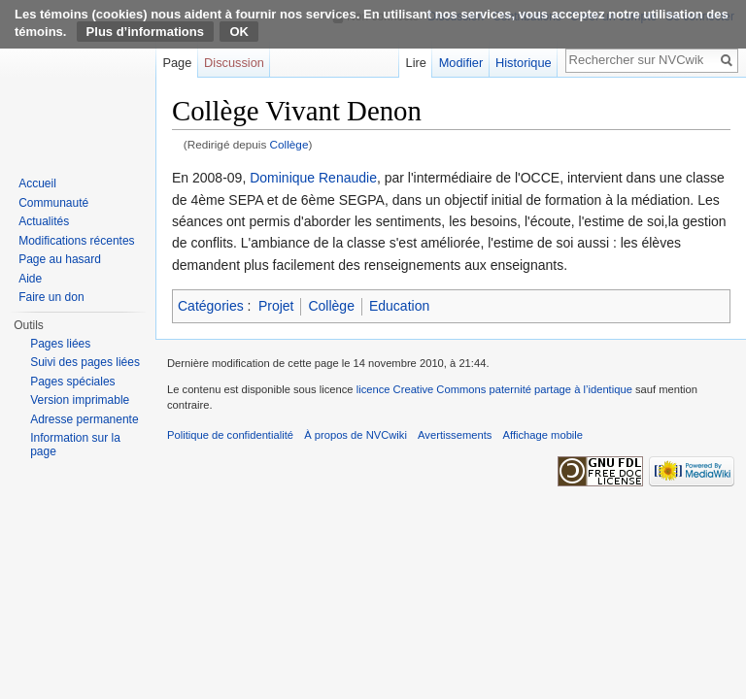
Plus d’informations (145, 31)
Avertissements (455, 435)
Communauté (53, 203)
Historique (523, 62)
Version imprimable (79, 400)
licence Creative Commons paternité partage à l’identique (494, 389)
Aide (30, 278)
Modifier (461, 62)
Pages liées (60, 343)
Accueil (37, 183)
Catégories (211, 306)
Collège (289, 144)
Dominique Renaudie (313, 177)
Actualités (43, 221)
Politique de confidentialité (230, 435)
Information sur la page (75, 444)
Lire (416, 62)
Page (176, 62)
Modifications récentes (76, 241)
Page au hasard (59, 259)
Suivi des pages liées (85, 362)
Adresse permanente (84, 419)
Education (399, 306)
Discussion (234, 62)
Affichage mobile (543, 435)
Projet (276, 306)
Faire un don (51, 297)
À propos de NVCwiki (355, 435)
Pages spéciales (72, 381)
